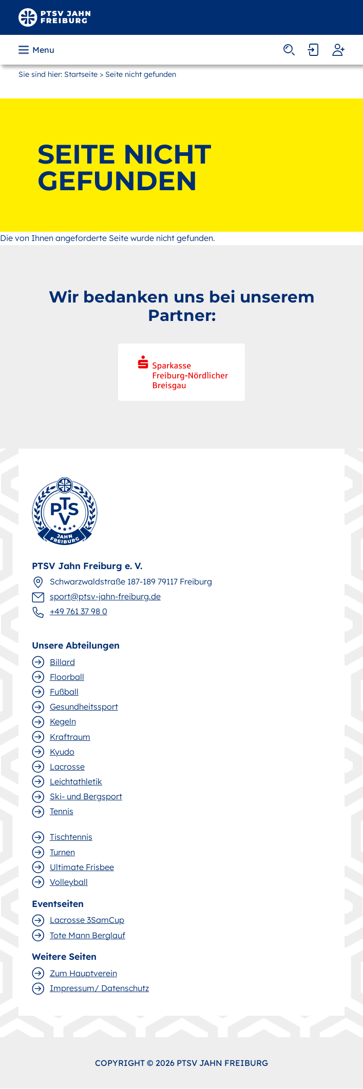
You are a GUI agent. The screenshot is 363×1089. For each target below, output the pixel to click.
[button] (37, 50)
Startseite (81, 74)
